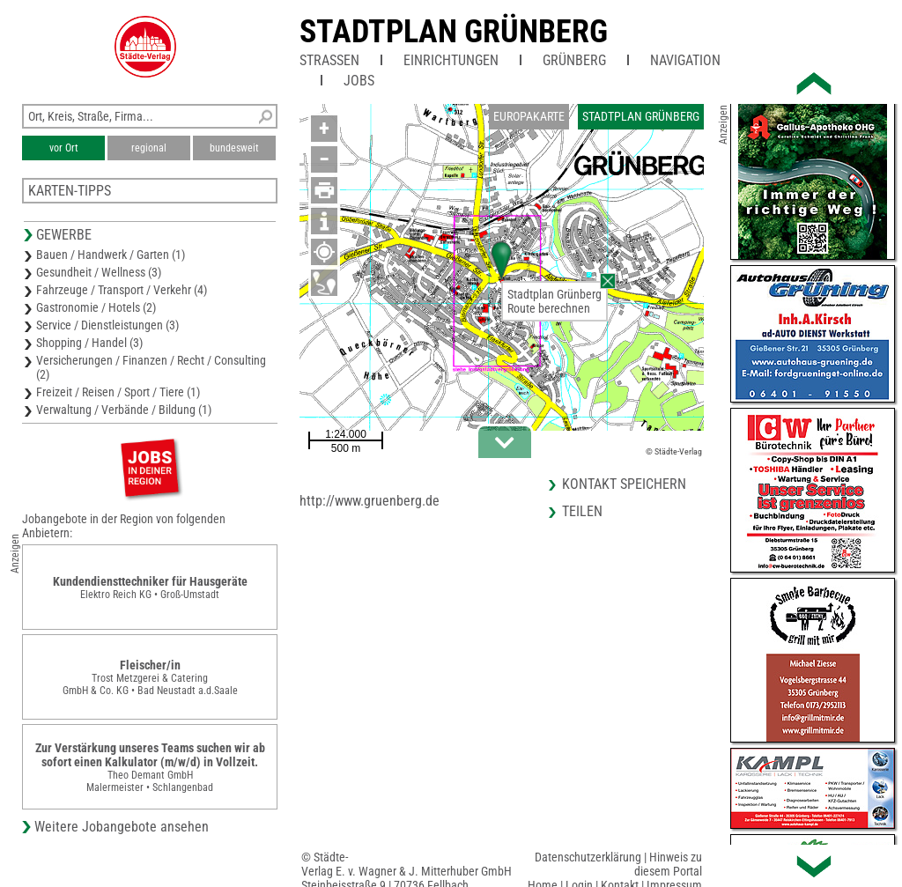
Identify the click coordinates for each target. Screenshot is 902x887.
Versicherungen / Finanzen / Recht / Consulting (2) (151, 367)
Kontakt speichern (624, 484)
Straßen (329, 60)
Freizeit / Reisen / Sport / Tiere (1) (118, 392)
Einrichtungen (451, 60)
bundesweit (234, 148)
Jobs (359, 80)
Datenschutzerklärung (588, 857)
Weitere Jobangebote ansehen (121, 826)
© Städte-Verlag (674, 451)
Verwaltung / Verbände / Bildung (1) (123, 410)
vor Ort (63, 148)
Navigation (685, 60)
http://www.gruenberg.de (369, 500)
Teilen (582, 511)
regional (148, 148)
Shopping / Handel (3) (89, 343)
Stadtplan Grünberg (453, 31)
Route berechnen (548, 308)
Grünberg (574, 60)
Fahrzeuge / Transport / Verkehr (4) (121, 290)
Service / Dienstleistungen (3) (107, 325)
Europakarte (529, 116)
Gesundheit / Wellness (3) (98, 272)
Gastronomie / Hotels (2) (96, 307)
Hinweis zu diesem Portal (668, 864)
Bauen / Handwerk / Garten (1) (110, 255)
